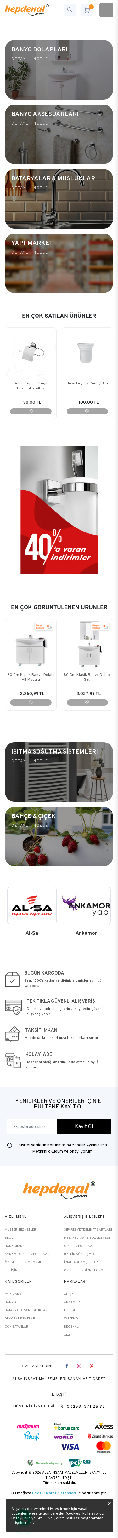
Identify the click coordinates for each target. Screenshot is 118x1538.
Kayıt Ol (84, 1126)
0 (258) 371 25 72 (83, 1406)
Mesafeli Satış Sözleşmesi (87, 1238)
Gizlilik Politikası (79, 1246)
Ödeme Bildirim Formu (23, 1262)
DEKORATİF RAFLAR (20, 1318)
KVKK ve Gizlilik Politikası (27, 1254)
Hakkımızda (15, 1246)
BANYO (10, 1302)
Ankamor (72, 1302)
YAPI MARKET (15, 1294)
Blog (9, 1238)
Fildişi (69, 1310)
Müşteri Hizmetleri (21, 1229)
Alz (67, 1335)
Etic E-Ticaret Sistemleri (54, 1492)
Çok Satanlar (16, 1327)
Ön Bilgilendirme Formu (84, 1270)
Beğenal (71, 1327)
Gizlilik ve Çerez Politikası (58, 1517)
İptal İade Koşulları (81, 1262)
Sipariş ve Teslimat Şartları (88, 1229)
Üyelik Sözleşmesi (80, 1254)
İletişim (11, 1270)
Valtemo (71, 1318)
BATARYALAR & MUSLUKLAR (26, 1310)
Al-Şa (69, 1294)
